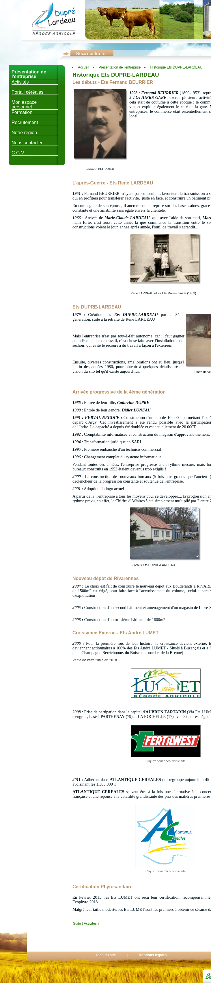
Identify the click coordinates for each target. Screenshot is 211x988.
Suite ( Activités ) (86, 923)
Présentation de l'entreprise (120, 67)
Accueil (83, 67)
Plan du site (106, 955)
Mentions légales (153, 955)
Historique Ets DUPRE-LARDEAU (176, 67)
